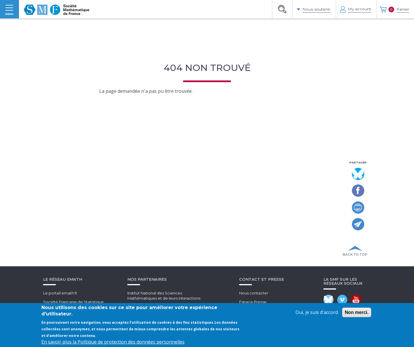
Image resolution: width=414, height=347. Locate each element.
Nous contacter (253, 299)
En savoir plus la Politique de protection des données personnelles (113, 342)
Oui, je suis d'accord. (317, 312)
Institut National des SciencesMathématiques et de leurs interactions (163, 302)
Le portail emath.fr (60, 299)
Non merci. (357, 312)
